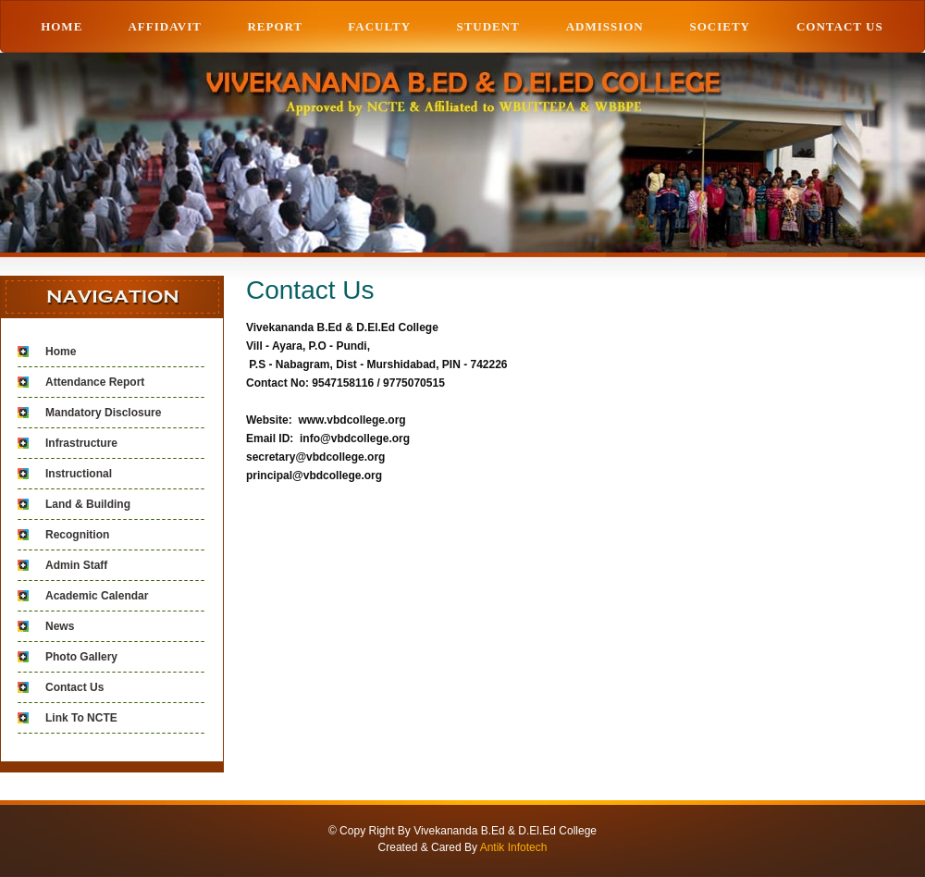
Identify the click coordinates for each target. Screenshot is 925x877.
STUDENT (487, 26)
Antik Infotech (514, 847)
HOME (61, 26)
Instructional (78, 473)
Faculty (379, 26)
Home (60, 351)
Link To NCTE (81, 717)
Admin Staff (76, 565)
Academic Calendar (96, 595)
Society (719, 26)
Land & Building (87, 504)
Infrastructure (81, 443)
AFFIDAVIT (165, 26)
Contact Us (839, 26)
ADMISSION (605, 26)
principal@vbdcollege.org (314, 475)
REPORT (274, 26)
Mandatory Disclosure (103, 412)
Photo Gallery (81, 656)
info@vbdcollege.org (355, 438)
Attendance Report (94, 382)
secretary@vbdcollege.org (315, 457)
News (59, 626)
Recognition (77, 534)
